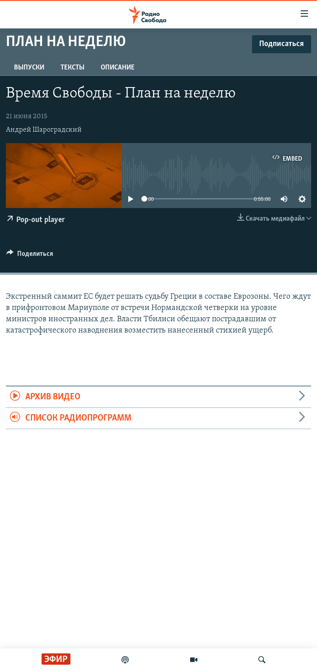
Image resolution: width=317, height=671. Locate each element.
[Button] (29, 255)
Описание (118, 67)
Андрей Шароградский (44, 130)
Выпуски (29, 67)
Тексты (72, 67)
